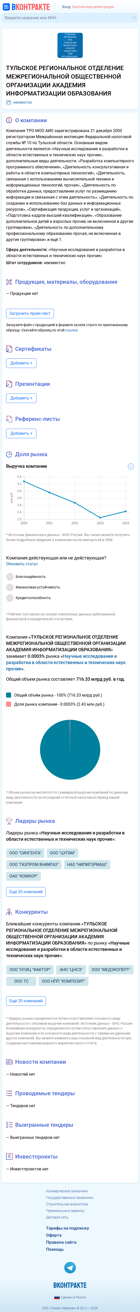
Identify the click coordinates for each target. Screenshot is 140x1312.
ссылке (71, 330)
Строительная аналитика (67, 1204)
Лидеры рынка (35, 821)
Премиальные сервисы (65, 1211)
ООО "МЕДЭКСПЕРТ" (111, 969)
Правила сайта (61, 1242)
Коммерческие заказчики (67, 1191)
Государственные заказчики (69, 1198)
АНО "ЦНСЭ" (71, 969)
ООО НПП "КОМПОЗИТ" (63, 981)
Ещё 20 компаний (26, 891)
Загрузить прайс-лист (30, 313)
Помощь (55, 1249)
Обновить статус (22, 563)
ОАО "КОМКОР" (23, 876)
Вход (66, 7)
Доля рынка (31, 454)
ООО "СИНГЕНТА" (25, 853)
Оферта (54, 1235)
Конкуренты (31, 912)
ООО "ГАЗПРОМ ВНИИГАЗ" (33, 864)
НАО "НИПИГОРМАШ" (87, 864)
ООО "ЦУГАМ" (62, 853)
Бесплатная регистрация (93, 7)
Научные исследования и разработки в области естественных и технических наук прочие (66, 662)
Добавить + (21, 363)
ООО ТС (21, 981)
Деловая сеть (57, 1217)
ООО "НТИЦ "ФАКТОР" (30, 969)
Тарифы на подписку (67, 1228)
